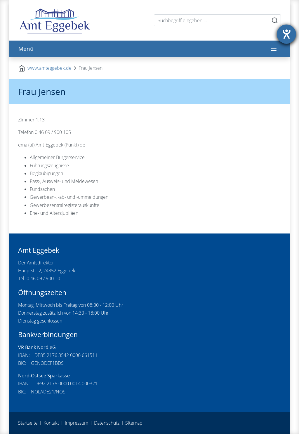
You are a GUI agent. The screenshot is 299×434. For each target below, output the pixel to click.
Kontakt (51, 423)
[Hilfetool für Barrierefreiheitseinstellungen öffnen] (286, 34)
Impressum (76, 423)
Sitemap (133, 423)
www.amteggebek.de (49, 68)
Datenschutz (106, 423)
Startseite (28, 423)
